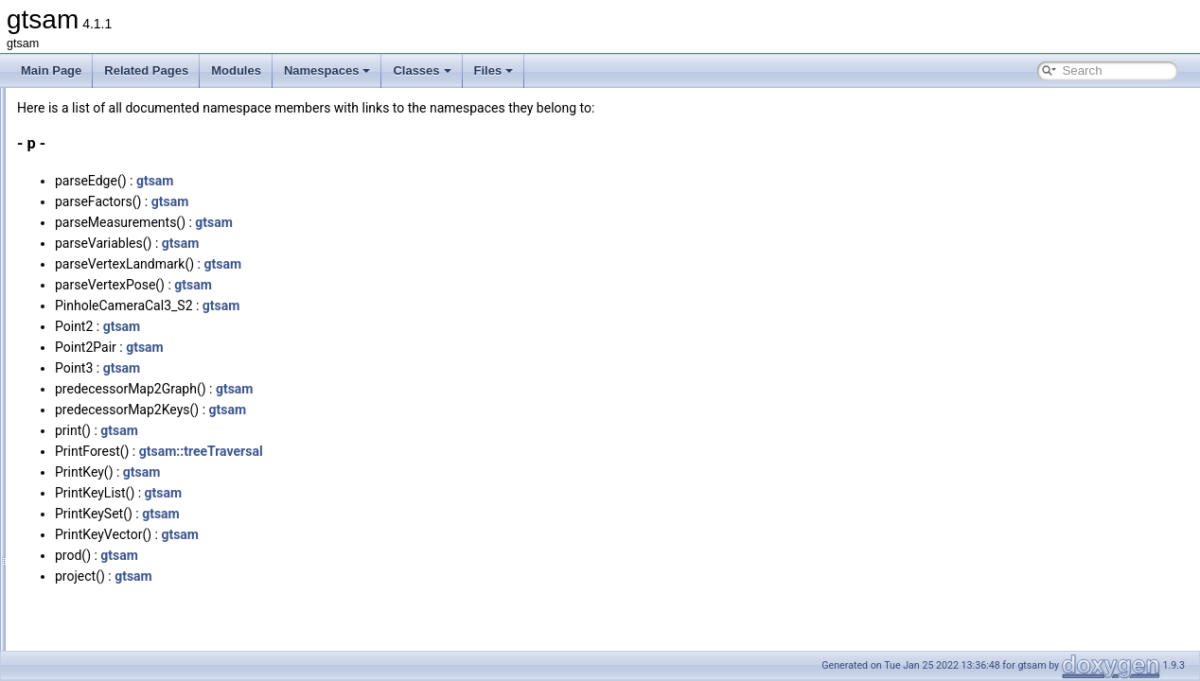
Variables (85, 565)
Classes (421, 70)
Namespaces (327, 70)
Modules (236, 70)
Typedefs (85, 586)
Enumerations (97, 607)
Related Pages (146, 70)
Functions (87, 544)
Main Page (51, 70)
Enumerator (92, 628)
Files (494, 70)
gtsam (392, 180)
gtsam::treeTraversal (438, 451)
